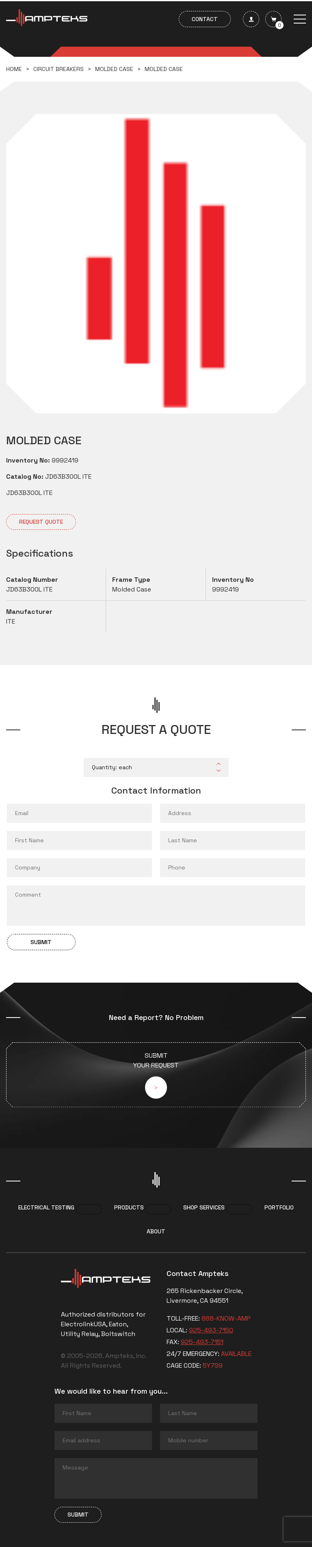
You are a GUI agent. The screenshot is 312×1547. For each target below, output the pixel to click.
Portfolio (279, 1207)
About (156, 1231)
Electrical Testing (46, 1207)
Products (129, 1207)
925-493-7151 (202, 1342)
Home (14, 69)
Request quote (41, 521)
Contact (205, 19)
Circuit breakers (58, 69)
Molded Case (114, 69)
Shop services (204, 1207)
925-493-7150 (211, 1330)
